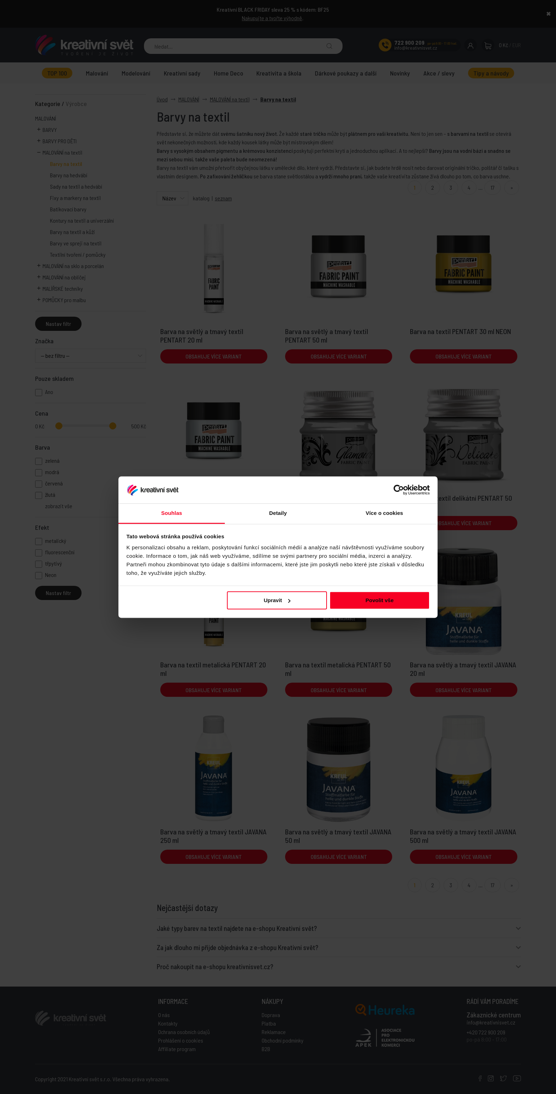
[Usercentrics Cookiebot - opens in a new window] (399, 489)
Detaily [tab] (278, 513)
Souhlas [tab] (171, 513)
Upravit (277, 600)
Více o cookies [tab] (384, 513)
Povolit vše (380, 600)
